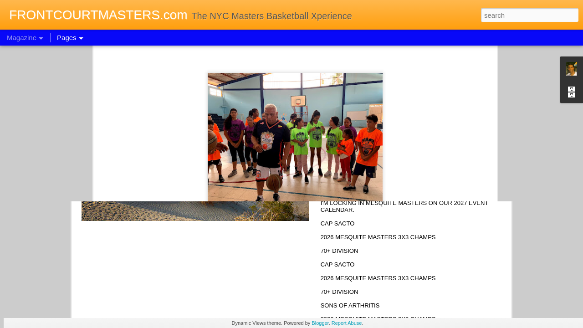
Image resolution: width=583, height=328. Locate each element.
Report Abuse (347, 323)
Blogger (320, 323)
